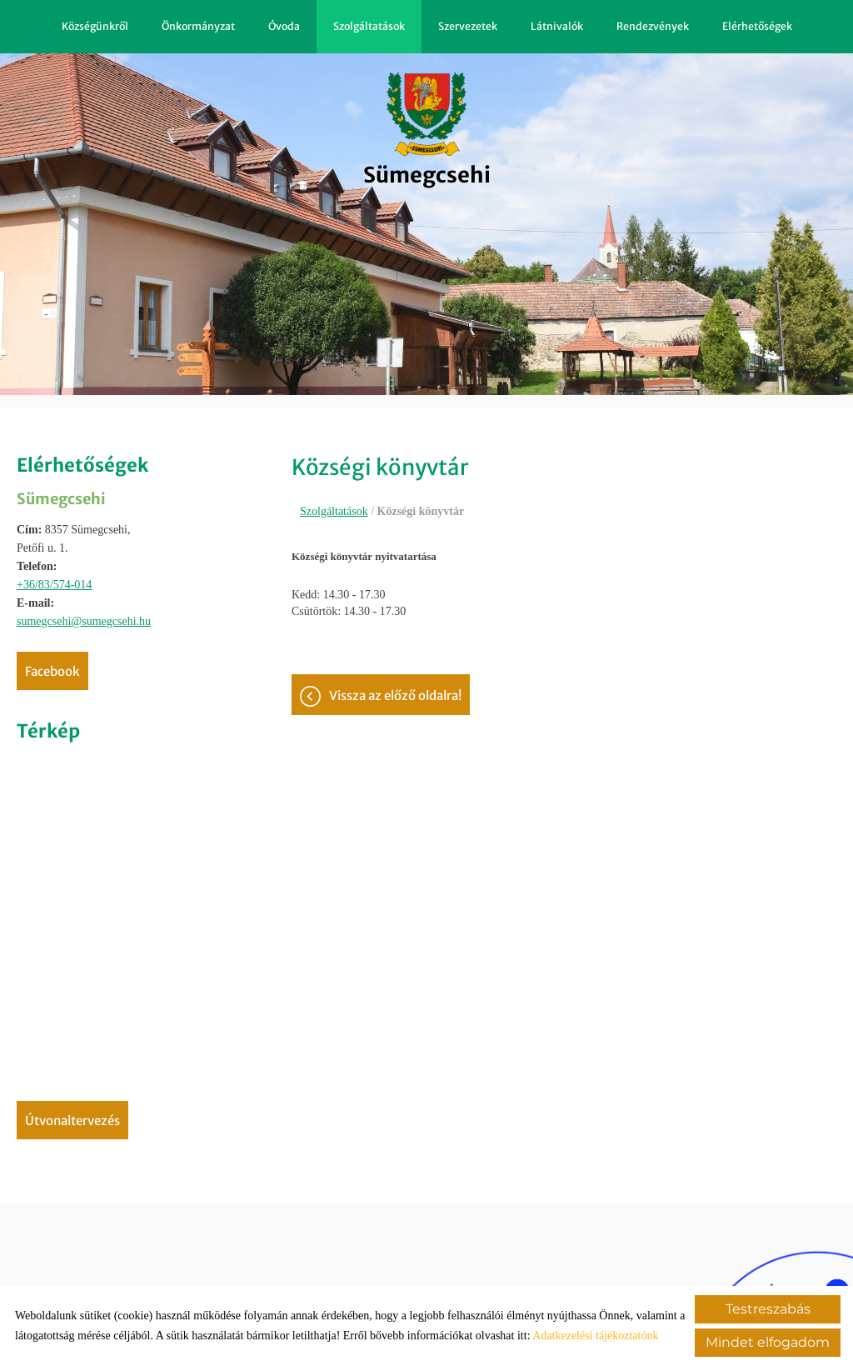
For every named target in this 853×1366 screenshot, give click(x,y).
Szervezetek (467, 26)
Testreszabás (768, 1309)
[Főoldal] (426, 128)
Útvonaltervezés (72, 1120)
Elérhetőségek (757, 26)
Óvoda (284, 26)
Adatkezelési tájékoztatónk (595, 1335)
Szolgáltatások (369, 26)
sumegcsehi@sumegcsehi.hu (84, 621)
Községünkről (95, 26)
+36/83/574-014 (54, 584)
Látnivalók (557, 26)
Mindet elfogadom (768, 1342)
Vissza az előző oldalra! (395, 707)
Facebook (52, 671)
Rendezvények (652, 26)
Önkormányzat (198, 26)
